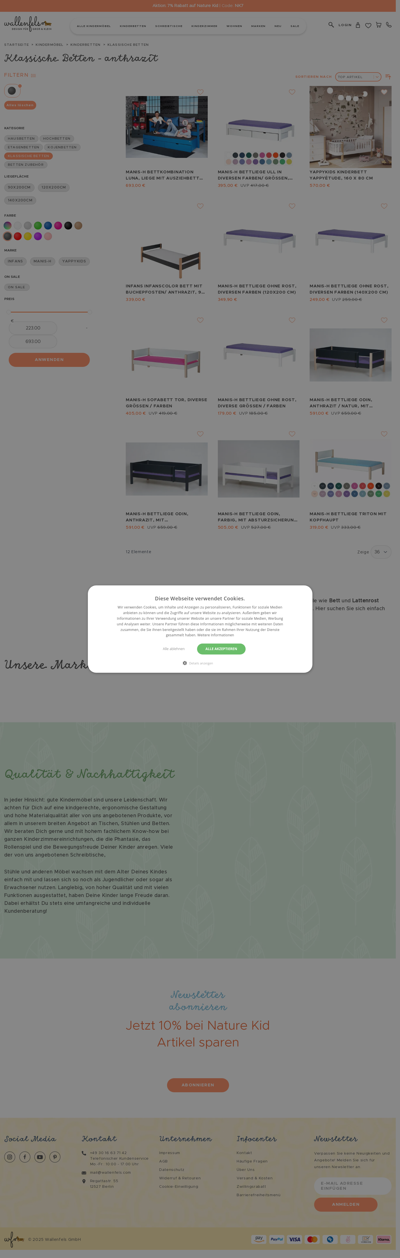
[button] (200, 663)
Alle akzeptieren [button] (222, 648)
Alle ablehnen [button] (173, 648)
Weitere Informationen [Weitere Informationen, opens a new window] (216, 635)
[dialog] (200, 629)
